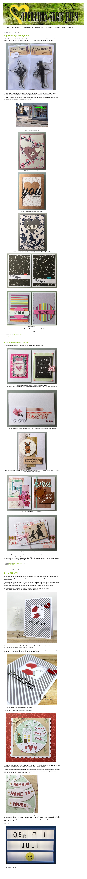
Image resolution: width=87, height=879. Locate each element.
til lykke (13, 564)
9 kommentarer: (19, 334)
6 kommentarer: (19, 563)
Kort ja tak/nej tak (28, 27)
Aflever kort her (39, 27)
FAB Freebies (49, 27)
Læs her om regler (16, 27)
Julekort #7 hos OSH (11, 573)
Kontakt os (70, 27)
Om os (63, 27)
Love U (9, 564)
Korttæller (57, 27)
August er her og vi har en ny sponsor (17, 35)
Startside (7, 27)
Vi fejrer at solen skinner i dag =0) (16, 342)
